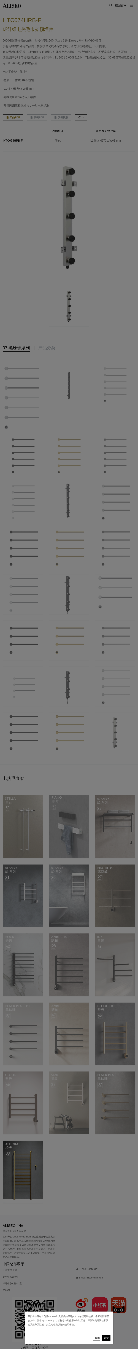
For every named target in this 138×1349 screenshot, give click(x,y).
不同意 (96, 1338)
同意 (106, 1338)
